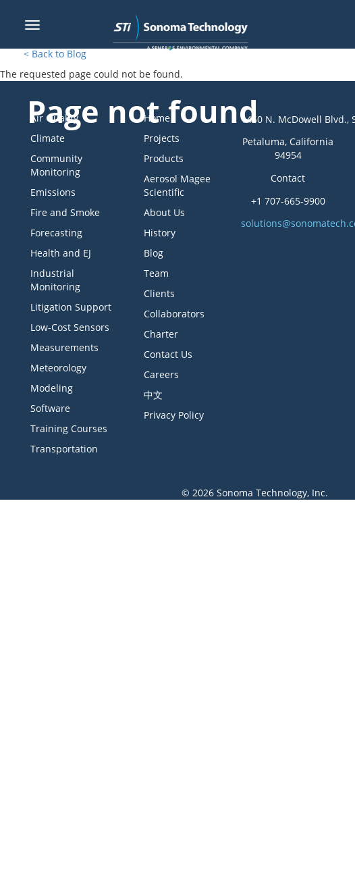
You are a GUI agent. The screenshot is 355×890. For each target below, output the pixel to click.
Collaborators (174, 313)
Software (50, 408)
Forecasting (56, 232)
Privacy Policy (174, 415)
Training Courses (68, 428)
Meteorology (58, 367)
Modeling (51, 388)
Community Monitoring (56, 165)
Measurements (64, 347)
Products (164, 158)
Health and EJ (60, 252)
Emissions (53, 192)
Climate (47, 138)
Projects (162, 138)
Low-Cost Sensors (69, 327)
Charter (161, 334)
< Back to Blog (55, 53)
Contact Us (168, 354)
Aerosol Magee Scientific (177, 185)
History (159, 232)
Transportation (64, 448)
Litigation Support (70, 306)
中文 (153, 394)
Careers (161, 374)
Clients (159, 293)
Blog (153, 252)
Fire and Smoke (65, 212)
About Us (164, 212)
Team (156, 273)
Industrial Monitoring (55, 280)
